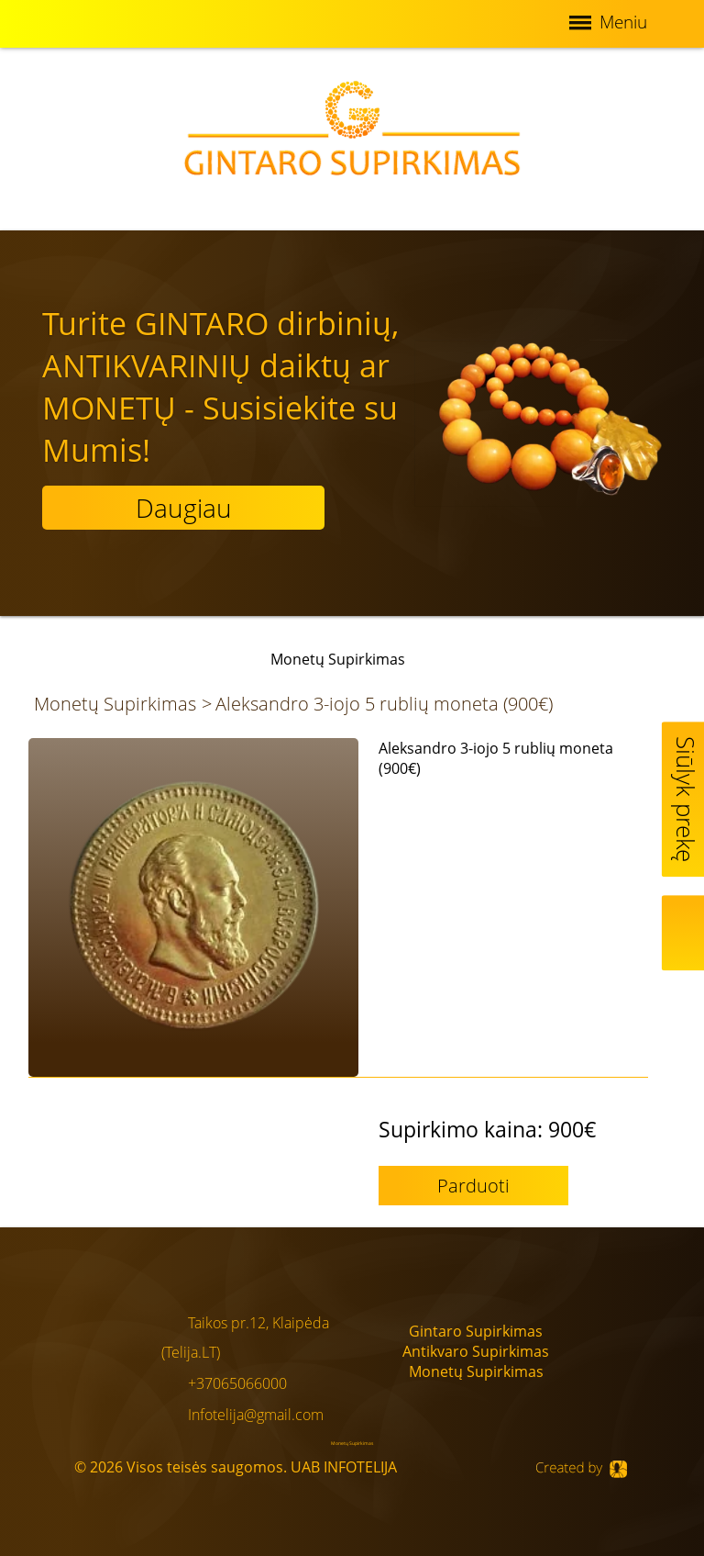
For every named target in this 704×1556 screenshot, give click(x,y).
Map (685, 933)
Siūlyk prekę (685, 799)
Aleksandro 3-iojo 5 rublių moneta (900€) (384, 703)
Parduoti (473, 1185)
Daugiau (184, 507)
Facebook (612, 1329)
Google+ (612, 1379)
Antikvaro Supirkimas (475, 1351)
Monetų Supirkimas (115, 703)
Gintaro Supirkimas (476, 1331)
